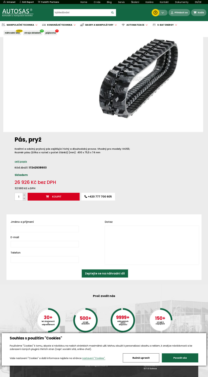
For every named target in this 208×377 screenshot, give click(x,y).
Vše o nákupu (17, 374)
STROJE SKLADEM (32, 32)
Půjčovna (110, 374)
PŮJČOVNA (51, 32)
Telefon (15, 182)
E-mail (15, 166)
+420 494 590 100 (102, 332)
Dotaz (109, 151)
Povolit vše (180, 358)
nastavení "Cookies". (93, 358)
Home (83, 2)
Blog (109, 2)
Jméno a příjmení (22, 151)
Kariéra (149, 2)
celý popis (121, 68)
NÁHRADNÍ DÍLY (12, 32)
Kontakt (164, 2)
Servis (121, 2)
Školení (135, 2)
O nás (97, 2)
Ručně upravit (141, 358)
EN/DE (198, 2)
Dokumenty (181, 2)
